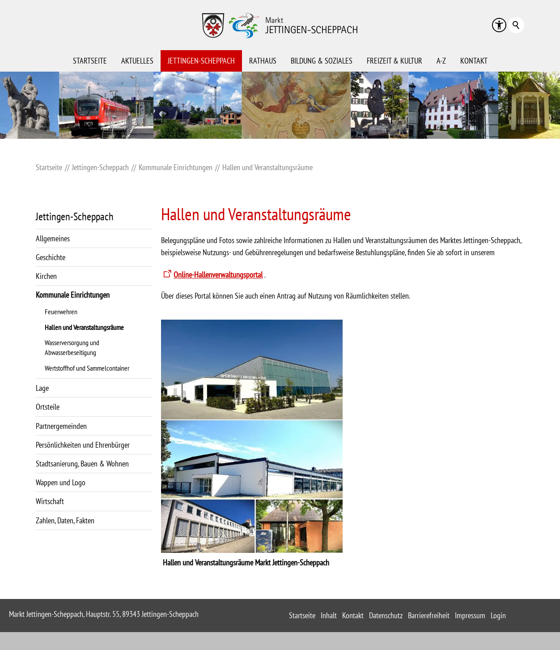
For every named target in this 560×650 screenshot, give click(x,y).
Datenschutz (386, 615)
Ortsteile (47, 407)
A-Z (441, 61)
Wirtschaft (50, 501)
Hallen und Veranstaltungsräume (84, 327)
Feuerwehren (61, 311)
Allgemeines (53, 238)
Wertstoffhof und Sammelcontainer (87, 367)
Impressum (470, 615)
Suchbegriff (516, 25)
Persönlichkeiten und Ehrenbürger (83, 445)
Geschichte (50, 257)
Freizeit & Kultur (394, 61)
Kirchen (46, 276)
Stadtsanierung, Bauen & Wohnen (82, 463)
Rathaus (262, 61)
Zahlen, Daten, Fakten (65, 520)
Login (498, 615)
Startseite (90, 61)
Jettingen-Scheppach (201, 61)
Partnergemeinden (61, 426)
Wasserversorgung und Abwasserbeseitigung (72, 347)
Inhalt (329, 615)
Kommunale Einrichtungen (73, 295)
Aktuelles (137, 61)
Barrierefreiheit (429, 615)
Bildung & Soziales (321, 61)
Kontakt (474, 61)
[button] (499, 25)
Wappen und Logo (60, 482)
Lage (42, 388)
